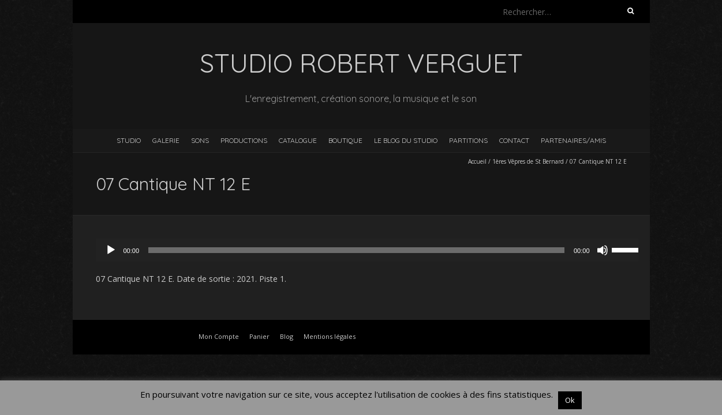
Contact (514, 140)
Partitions (468, 140)
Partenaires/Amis (573, 140)
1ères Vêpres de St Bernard (528, 161)
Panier (259, 336)
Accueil (477, 161)
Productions (243, 140)
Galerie (165, 140)
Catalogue (298, 140)
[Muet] (602, 250)
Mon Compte (219, 336)
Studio (129, 140)
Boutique (345, 140)
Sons (200, 140)
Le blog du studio (405, 140)
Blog (286, 336)
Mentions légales (330, 336)
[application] (373, 250)
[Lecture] (111, 250)
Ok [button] (570, 400)
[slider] (356, 250)
